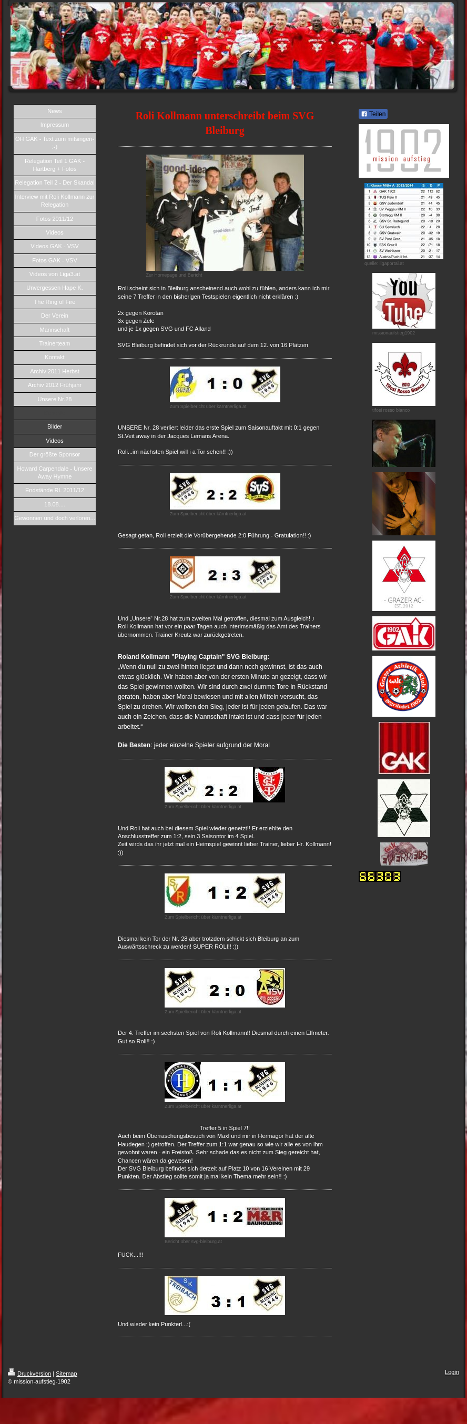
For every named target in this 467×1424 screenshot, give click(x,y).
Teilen (373, 114)
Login (452, 1372)
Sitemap (66, 1373)
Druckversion (29, 1373)
